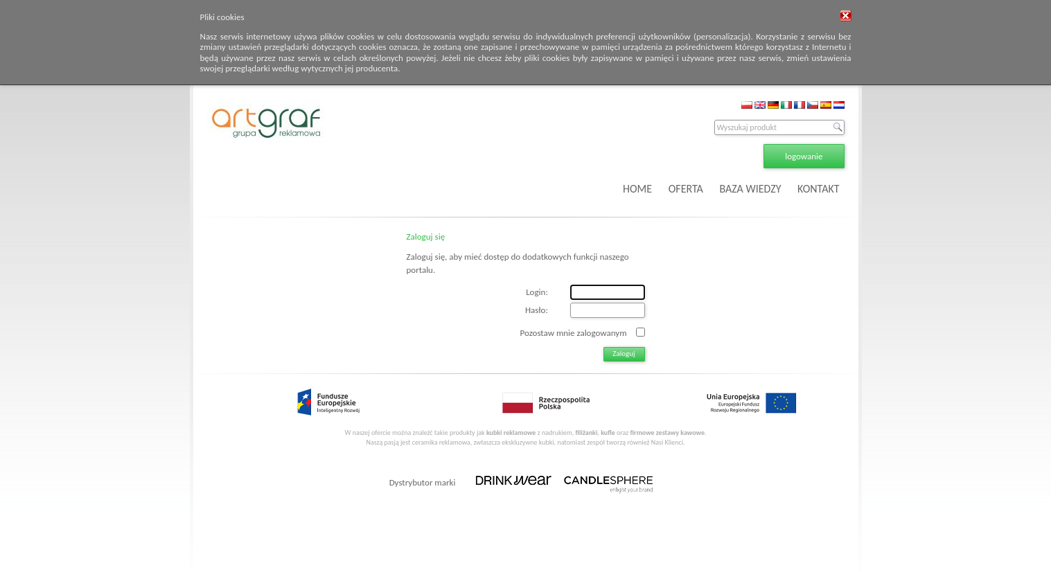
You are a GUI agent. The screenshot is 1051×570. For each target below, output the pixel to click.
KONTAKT (818, 188)
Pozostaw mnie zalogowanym (573, 332)
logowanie (803, 156)
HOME (637, 188)
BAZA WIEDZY (750, 188)
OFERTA (686, 188)
